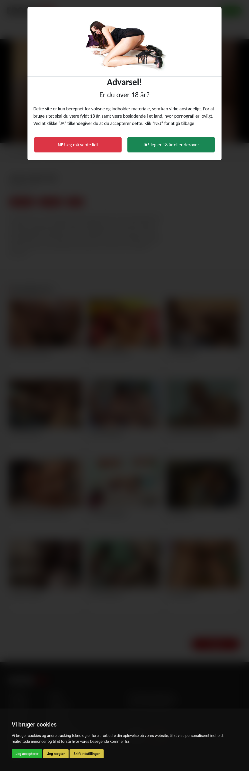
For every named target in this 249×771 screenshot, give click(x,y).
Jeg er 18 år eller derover (171, 145)
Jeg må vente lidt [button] (78, 145)
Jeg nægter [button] (56, 754)
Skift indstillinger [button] (86, 754)
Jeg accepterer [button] (27, 754)
